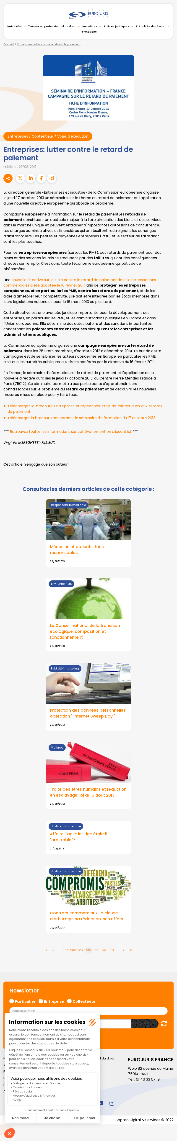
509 (80, 950)
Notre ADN (14, 26)
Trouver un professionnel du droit (52, 26)
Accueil (8, 44)
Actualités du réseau (150, 26)
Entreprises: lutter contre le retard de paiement (49, 44)
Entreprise (54, 1001)
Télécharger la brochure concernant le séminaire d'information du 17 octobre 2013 (81, 418)
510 (88, 950)
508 (73, 950)
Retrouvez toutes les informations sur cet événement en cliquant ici (70, 431)
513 (112, 950)
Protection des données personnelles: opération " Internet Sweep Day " (88, 713)
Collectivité (84, 1001)
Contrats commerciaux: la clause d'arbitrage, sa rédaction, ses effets (86, 916)
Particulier (25, 1001)
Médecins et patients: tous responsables (77, 550)
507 (65, 950)
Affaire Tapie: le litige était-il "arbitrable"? (78, 837)
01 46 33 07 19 (148, 1079)
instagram (111, 1103)
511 (96, 950)
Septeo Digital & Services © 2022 (145, 1120)
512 (104, 950)
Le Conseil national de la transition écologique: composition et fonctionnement (85, 631)
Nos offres (89, 26)
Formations (89, 31)
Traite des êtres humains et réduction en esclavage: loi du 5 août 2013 (88, 792)
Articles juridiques (116, 26)
